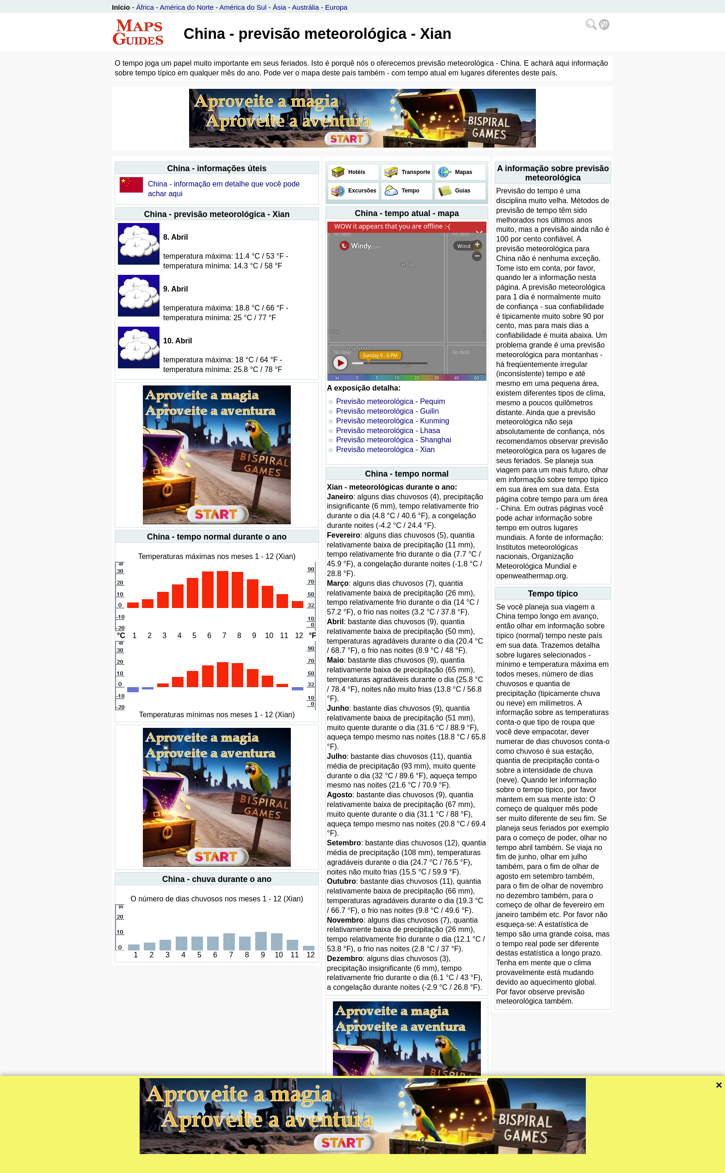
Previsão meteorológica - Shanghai (393, 440)
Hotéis (356, 172)
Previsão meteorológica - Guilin (387, 411)
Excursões (361, 190)
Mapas (463, 172)
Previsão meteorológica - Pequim (390, 401)
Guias (462, 190)
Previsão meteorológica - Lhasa (388, 430)
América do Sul (243, 7)
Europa (336, 7)
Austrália (305, 7)
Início (121, 7)
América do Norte (187, 7)
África (145, 7)
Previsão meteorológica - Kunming (392, 421)
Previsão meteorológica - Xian (385, 449)
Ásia (279, 7)
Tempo (409, 190)
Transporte (415, 172)
